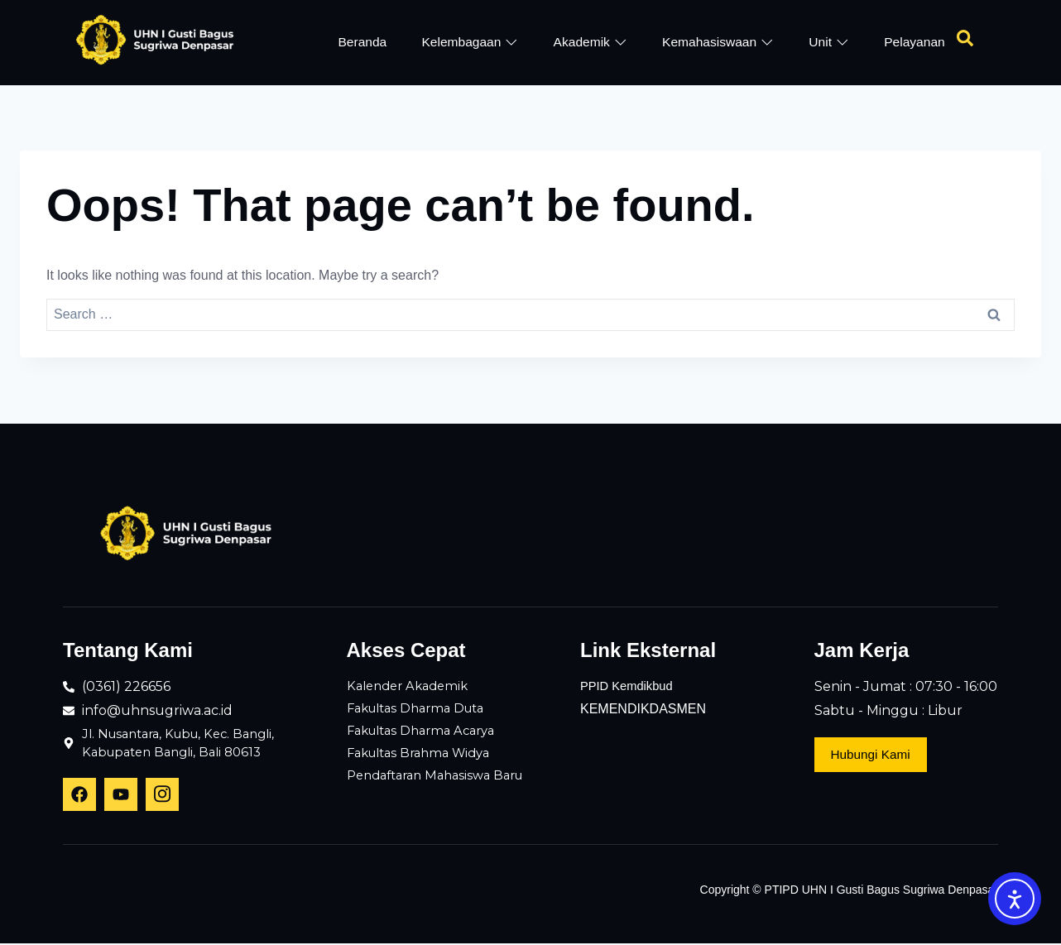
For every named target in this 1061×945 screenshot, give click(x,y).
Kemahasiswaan (717, 42)
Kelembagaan (469, 42)
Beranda (361, 42)
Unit (828, 42)
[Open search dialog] (965, 42)
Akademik (589, 42)
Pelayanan (913, 42)
